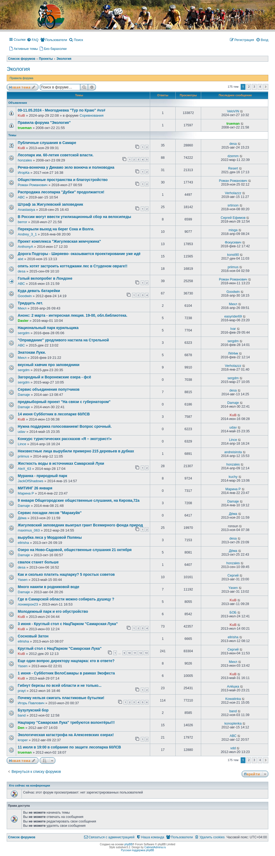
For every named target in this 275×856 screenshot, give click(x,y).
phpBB (128, 844)
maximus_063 (29, 530)
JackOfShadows (30, 481)
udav (22, 432)
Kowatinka (233, 699)
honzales (25, 160)
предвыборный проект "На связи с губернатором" (64, 402)
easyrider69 (233, 316)
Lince (22, 444)
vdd (233, 748)
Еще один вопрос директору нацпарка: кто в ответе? (66, 661)
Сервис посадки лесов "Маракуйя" (50, 513)
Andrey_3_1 (27, 234)
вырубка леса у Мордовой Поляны (50, 538)
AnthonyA (25, 247)
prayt (22, 691)
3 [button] (254, 86)
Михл (22, 308)
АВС (21, 197)
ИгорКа (24, 173)
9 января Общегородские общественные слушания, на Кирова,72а (78, 501)
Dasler (23, 321)
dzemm (232, 156)
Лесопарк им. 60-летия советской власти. (55, 155)
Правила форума (21, 78)
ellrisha (23, 543)
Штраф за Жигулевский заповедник (50, 204)
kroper (23, 740)
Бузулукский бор (33, 710)
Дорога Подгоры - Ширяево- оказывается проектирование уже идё (79, 254)
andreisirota (233, 452)
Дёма (22, 518)
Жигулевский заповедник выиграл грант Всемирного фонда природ (80, 525)
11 (134, 653)
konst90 (233, 255)
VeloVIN (233, 111)
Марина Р (26, 493)
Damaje (24, 395)
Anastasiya (26, 210)
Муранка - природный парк (42, 476)
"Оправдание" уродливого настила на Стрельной (63, 340)
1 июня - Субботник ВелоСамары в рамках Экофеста (66, 673)
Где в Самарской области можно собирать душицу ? (66, 599)
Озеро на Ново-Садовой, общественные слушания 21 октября (75, 550)
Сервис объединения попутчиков (48, 390)
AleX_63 (24, 469)
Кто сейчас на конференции (29, 785)
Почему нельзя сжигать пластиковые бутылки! (61, 698)
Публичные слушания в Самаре (47, 143)
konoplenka (233, 723)
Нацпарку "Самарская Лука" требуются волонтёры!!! (66, 723)
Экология (18, 69)
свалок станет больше (38, 562)
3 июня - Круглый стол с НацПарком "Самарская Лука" (68, 624)
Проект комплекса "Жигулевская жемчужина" (59, 241)
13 (146, 653)
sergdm (24, 333)
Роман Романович (33, 185)
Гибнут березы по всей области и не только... (60, 686)
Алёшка (233, 686)
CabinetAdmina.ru (155, 847)
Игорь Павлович (31, 703)
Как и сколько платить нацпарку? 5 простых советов (66, 575)
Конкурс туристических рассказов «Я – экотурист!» (65, 439)
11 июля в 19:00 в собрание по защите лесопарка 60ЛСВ (69, 747)
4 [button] (260, 86)
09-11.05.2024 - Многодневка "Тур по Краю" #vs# (61, 110)
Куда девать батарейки (39, 291)
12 (140, 653)
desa (233, 144)
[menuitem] (32, 40)
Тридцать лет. (30, 303)
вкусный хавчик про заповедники (48, 365)
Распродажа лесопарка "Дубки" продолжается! (61, 192)
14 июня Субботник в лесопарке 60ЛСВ (54, 414)
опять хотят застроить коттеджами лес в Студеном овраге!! (72, 266)
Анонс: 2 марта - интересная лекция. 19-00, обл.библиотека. (72, 315)
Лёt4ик (233, 353)
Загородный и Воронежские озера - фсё (54, 377)
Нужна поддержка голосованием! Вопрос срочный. (64, 427)
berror (22, 222)
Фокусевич (233, 242)
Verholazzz (233, 193)
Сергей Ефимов (233, 218)
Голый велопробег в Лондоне (45, 278)
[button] (265, 87)
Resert (233, 168)
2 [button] (248, 86)
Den (21, 728)
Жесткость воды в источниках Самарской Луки (61, 464)
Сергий (232, 575)
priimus (233, 267)
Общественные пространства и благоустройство (63, 180)
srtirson (232, 205)
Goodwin (25, 296)
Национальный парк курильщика (48, 328)
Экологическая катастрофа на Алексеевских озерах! (66, 735)
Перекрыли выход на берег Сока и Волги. (56, 229)
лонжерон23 (28, 604)
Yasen (22, 580)
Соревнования (91, 115)
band (22, 715)
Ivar (233, 329)
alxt (20, 259)
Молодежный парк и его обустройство (53, 612)
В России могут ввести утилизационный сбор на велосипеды (74, 217)
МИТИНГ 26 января (35, 488)
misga (233, 230)
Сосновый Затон (33, 636)
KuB (21, 115)
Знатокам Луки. (32, 352)
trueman (25, 128)
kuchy (233, 477)
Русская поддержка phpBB (137, 850)
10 (129, 653)
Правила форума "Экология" (44, 123)
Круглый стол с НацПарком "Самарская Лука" (60, 649)
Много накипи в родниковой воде (48, 587)
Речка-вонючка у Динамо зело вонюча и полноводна (66, 167)
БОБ (233, 612)
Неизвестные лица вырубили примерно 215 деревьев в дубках (76, 451)
